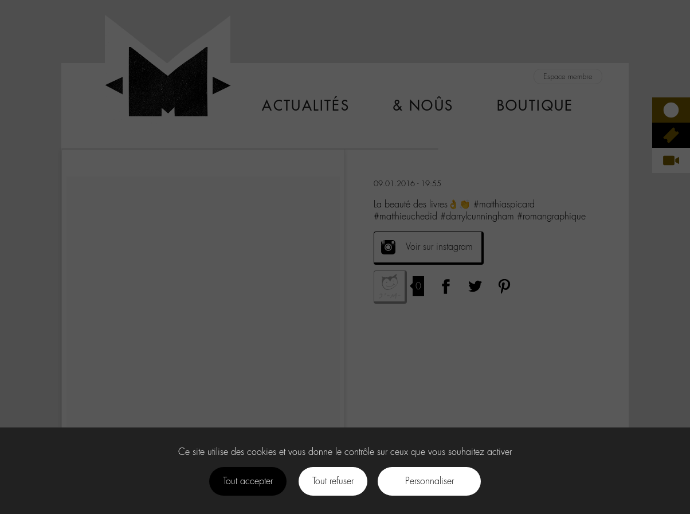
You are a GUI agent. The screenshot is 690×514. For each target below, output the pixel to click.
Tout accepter (248, 481)
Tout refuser (333, 481)
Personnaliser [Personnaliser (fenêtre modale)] (429, 481)
